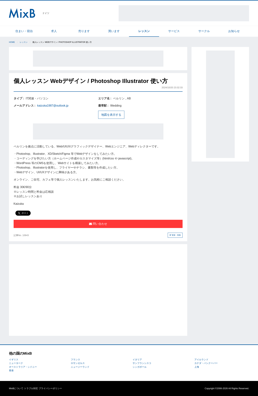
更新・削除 (175, 235)
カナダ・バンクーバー (206, 363)
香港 (11, 370)
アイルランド (201, 359)
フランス (75, 359)
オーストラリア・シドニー (23, 367)
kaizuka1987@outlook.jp (52, 105)
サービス (174, 31)
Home (12, 42)
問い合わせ (98, 223)
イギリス (13, 359)
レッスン (144, 31)
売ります (84, 31)
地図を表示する (111, 114)
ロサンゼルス (78, 363)
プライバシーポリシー (50, 388)
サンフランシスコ (142, 363)
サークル (204, 31)
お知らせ (234, 31)
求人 (54, 31)
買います (114, 31)
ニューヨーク (16, 363)
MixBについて (16, 388)
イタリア (137, 359)
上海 (196, 367)
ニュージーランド (80, 367)
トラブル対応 (31, 388)
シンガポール (140, 367)
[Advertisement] (184, 13)
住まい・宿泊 (24, 31)
